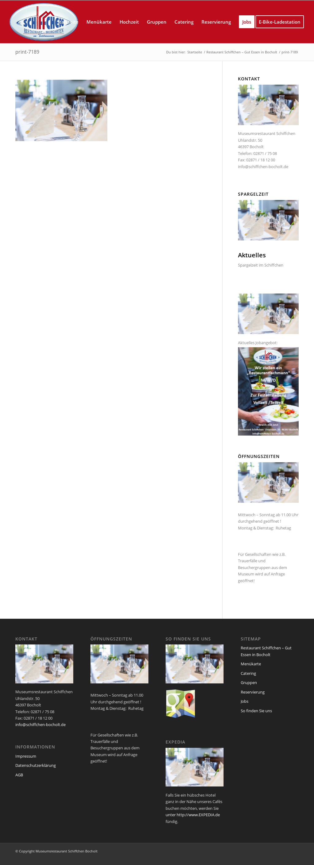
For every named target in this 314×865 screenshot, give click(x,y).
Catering (248, 673)
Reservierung (253, 692)
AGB (19, 775)
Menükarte (251, 664)
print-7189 (27, 51)
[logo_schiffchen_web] (44, 21)
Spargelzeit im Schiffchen (260, 265)
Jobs (244, 701)
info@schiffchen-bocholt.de (263, 166)
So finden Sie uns (256, 710)
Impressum (25, 756)
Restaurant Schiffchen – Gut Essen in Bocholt (266, 651)
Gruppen (249, 682)
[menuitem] (67, 21)
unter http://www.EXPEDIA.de (193, 814)
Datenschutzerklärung (35, 765)
